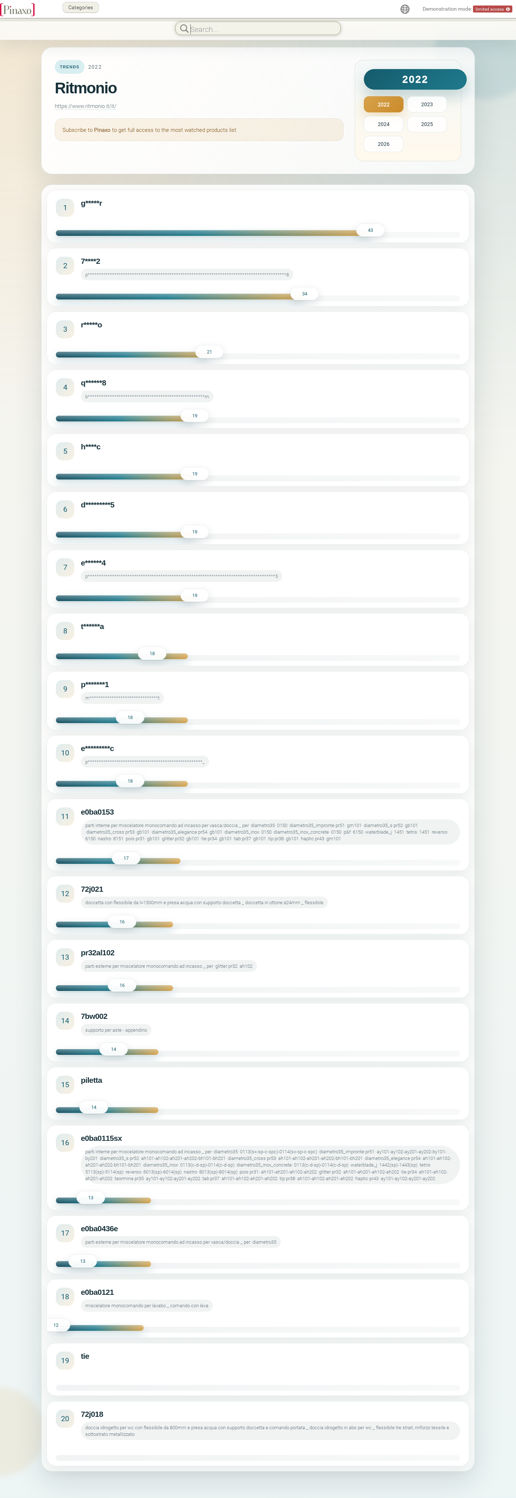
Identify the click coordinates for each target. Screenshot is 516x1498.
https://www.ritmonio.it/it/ (86, 105)
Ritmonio (86, 88)
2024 (384, 124)
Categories (80, 7)
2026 (384, 143)
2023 (427, 104)
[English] (405, 9)
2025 (427, 124)
